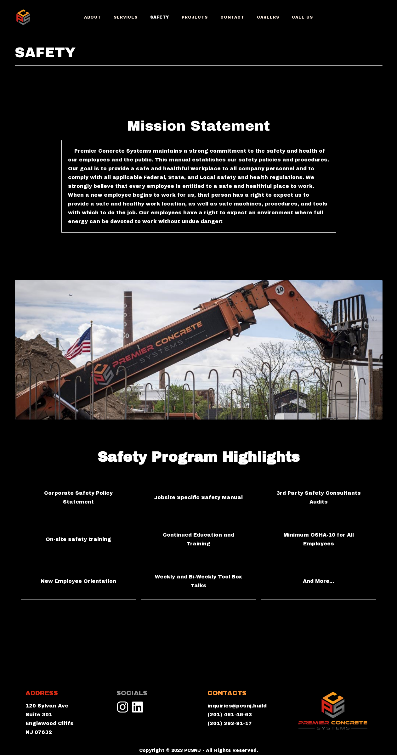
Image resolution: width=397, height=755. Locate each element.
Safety (159, 17)
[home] (23, 17)
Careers (268, 17)
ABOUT (92, 17)
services (126, 17)
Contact (232, 17)
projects (195, 17)
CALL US (302, 17)
